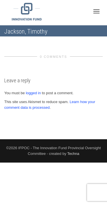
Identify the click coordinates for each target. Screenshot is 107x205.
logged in (33, 93)
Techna (73, 153)
